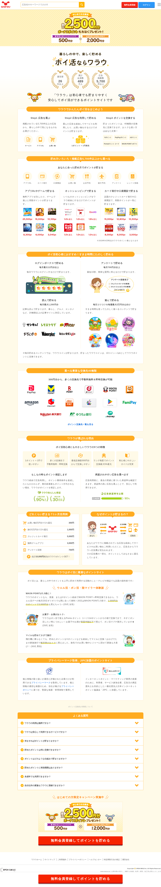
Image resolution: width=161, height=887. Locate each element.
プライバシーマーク (41, 683)
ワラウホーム (36, 860)
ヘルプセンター (95, 860)
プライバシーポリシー (77, 860)
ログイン (146, 5)
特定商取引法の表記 (112, 860)
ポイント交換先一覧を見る (80, 424)
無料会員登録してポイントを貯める (80, 840)
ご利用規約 (61, 860)
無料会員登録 (129, 5)
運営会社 (125, 860)
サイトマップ (49, 860)
